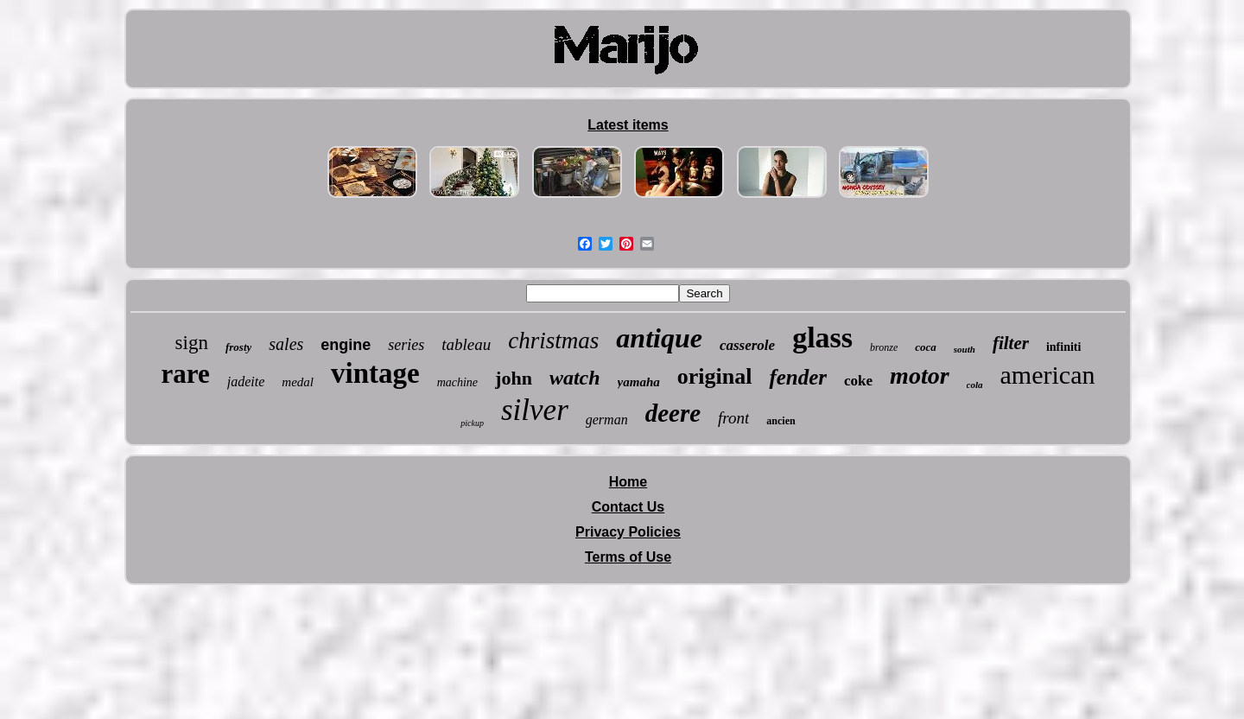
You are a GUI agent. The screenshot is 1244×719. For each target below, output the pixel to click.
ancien (780, 421)
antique (659, 337)
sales (286, 343)
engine (346, 344)
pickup (472, 423)
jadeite (246, 381)
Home (628, 481)
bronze (884, 347)
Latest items (627, 125)
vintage (375, 373)
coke (858, 380)
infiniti (1063, 346)
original (714, 376)
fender (798, 377)
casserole (747, 345)
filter (1011, 343)
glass (822, 337)
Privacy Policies (628, 532)
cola (975, 384)
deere (673, 413)
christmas (553, 340)
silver (534, 410)
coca (925, 346)
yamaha (639, 382)
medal (298, 382)
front (733, 418)
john (513, 378)
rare (186, 374)
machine (457, 382)
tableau (466, 344)
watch (574, 377)
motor (919, 375)
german (607, 419)
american (1047, 374)
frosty (238, 346)
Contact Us (628, 506)
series (406, 344)
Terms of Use (628, 557)
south (964, 349)
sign (191, 342)
